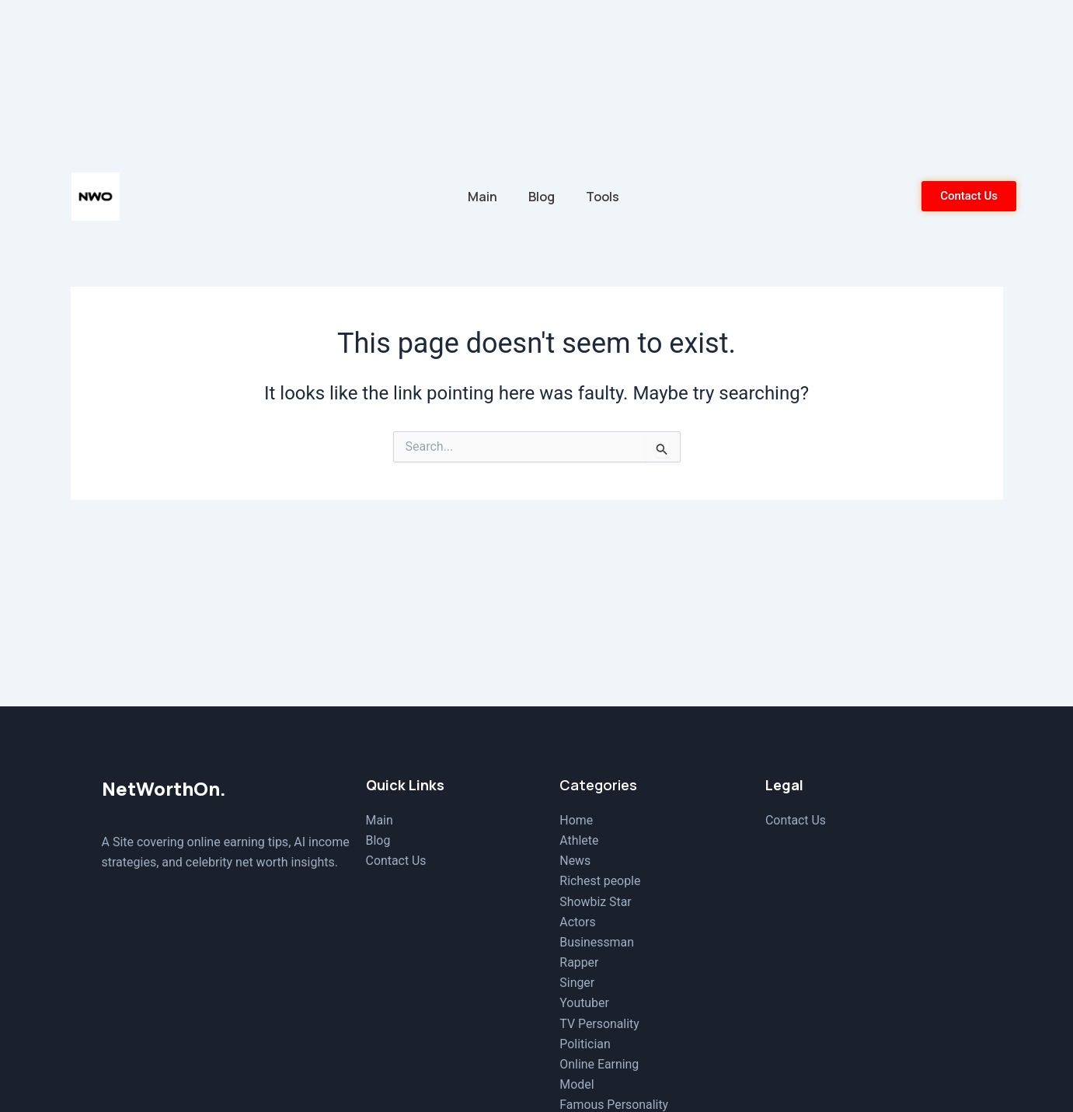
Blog (541, 196)
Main (482, 196)
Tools (602, 196)
